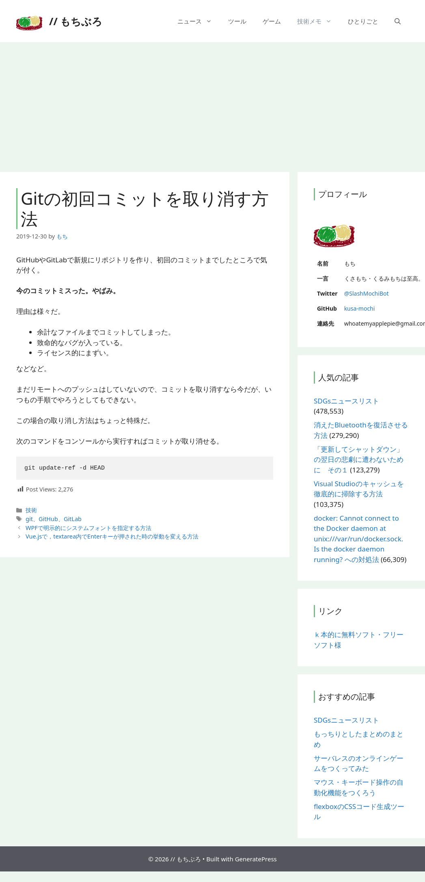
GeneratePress (256, 859)
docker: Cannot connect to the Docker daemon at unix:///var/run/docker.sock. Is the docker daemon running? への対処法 (358, 538)
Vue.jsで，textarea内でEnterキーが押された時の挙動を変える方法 (112, 536)
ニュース (198, 21)
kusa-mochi (359, 308)
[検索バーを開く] (397, 21)
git (29, 519)
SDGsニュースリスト (346, 401)
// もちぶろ (75, 21)
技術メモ (318, 21)
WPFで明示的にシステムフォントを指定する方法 (88, 528)
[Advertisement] (213, 103)
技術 (31, 510)
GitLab (73, 519)
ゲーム (272, 21)
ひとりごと (363, 21)
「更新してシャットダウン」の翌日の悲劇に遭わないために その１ (358, 459)
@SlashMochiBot (366, 293)
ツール (237, 21)
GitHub (48, 519)
